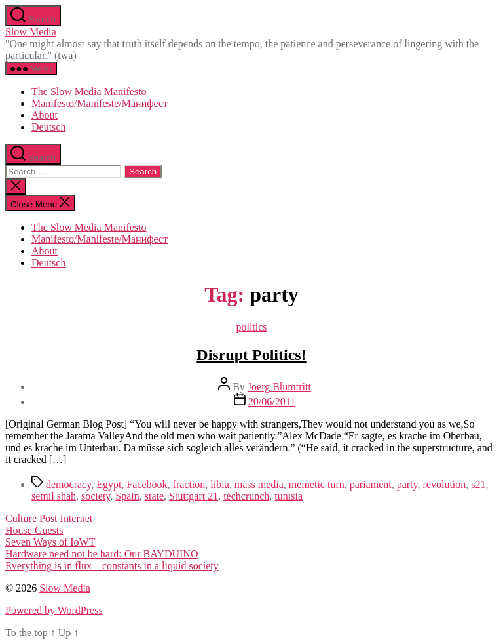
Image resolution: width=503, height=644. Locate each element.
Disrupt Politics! (251, 354)
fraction (189, 484)
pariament (371, 484)
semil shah (53, 496)
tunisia (288, 496)
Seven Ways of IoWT (50, 542)
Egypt (108, 484)
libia (219, 484)
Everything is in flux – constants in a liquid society (112, 565)
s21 (478, 484)
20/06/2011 (271, 401)
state (154, 496)
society (95, 496)
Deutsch (48, 126)
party (407, 484)
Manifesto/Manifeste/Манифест (99, 103)
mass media (259, 484)
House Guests (34, 530)
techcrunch (246, 496)
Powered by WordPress (54, 610)
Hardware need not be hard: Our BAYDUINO (101, 553)
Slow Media (30, 31)
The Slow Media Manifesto (89, 91)
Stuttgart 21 (193, 496)
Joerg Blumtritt (279, 386)
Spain (127, 496)
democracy (68, 484)
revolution (444, 484)
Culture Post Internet (48, 518)
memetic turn (317, 484)
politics (251, 326)
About (44, 115)
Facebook (146, 484)
